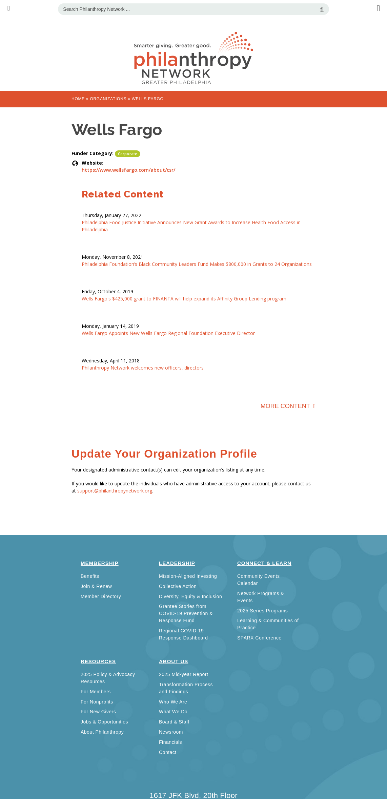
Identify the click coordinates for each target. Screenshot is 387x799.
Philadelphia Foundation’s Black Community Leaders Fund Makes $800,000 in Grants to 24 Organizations (197, 264)
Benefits (90, 576)
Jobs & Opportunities (104, 721)
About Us (173, 661)
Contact (168, 752)
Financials (170, 742)
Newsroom (171, 732)
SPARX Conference (259, 637)
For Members (96, 691)
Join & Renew (96, 586)
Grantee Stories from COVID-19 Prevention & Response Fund (186, 613)
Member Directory (101, 596)
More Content (286, 406)
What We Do (173, 711)
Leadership (177, 563)
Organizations (108, 99)
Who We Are (173, 702)
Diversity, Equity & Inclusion (190, 596)
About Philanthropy (102, 732)
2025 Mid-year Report (183, 674)
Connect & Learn (264, 563)
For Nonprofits (97, 702)
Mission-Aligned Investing (188, 576)
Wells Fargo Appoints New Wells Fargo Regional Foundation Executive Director (168, 333)
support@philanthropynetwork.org (114, 490)
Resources (98, 661)
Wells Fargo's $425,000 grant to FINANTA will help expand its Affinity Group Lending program (184, 298)
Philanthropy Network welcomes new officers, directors (143, 367)
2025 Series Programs (262, 610)
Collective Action (178, 586)
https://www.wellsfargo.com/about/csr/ (128, 170)
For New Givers (98, 711)
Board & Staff (174, 721)
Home (78, 99)
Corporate (127, 153)
